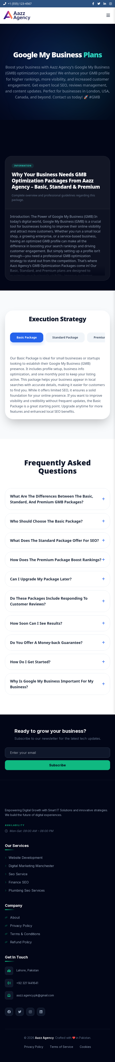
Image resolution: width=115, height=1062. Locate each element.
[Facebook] (93, 4)
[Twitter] (98, 4)
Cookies (85, 1046)
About (12, 917)
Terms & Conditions (22, 934)
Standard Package (65, 337)
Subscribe (57, 765)
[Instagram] (110, 4)
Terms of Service (61, 1046)
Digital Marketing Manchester (29, 866)
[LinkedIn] (105, 4)
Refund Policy (18, 942)
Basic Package (27, 337)
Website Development (23, 858)
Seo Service (16, 874)
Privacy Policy (18, 926)
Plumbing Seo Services (25, 890)
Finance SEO (17, 882)
